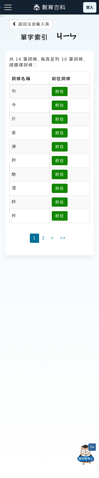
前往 (59, 91)
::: (2, 16)
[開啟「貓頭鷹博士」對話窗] (86, 455)
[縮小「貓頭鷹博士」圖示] (92, 447)
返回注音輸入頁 (31, 24)
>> (63, 238)
